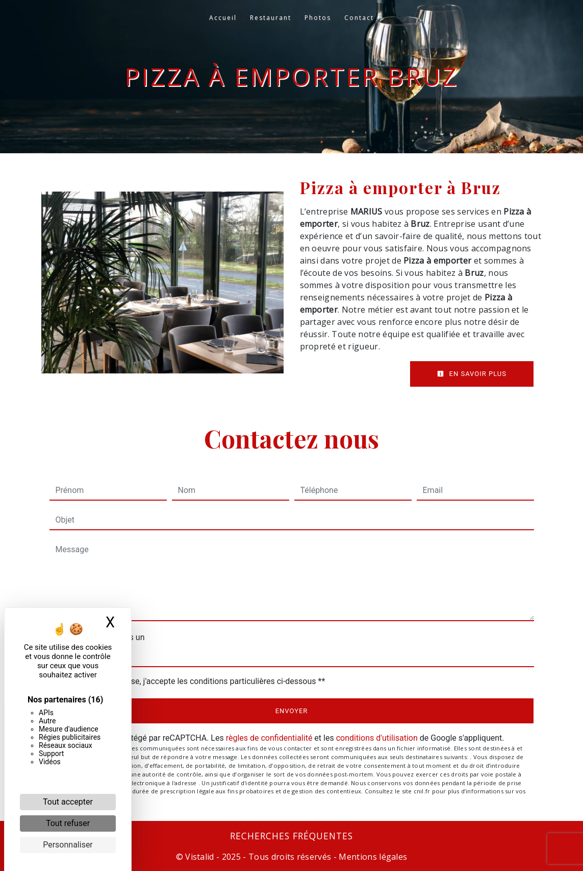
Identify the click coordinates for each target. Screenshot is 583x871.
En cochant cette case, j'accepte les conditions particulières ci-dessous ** (192, 681)
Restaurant (270, 17)
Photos (318, 17)
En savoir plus (471, 374)
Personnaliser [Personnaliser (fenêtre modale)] (68, 845)
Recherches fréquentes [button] (291, 836)
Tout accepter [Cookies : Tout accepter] (68, 802)
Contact (359, 17)
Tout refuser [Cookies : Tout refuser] (68, 823)
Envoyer (291, 711)
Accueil (223, 17)
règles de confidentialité (269, 738)
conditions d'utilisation (377, 738)
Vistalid (199, 856)
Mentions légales (372, 856)
